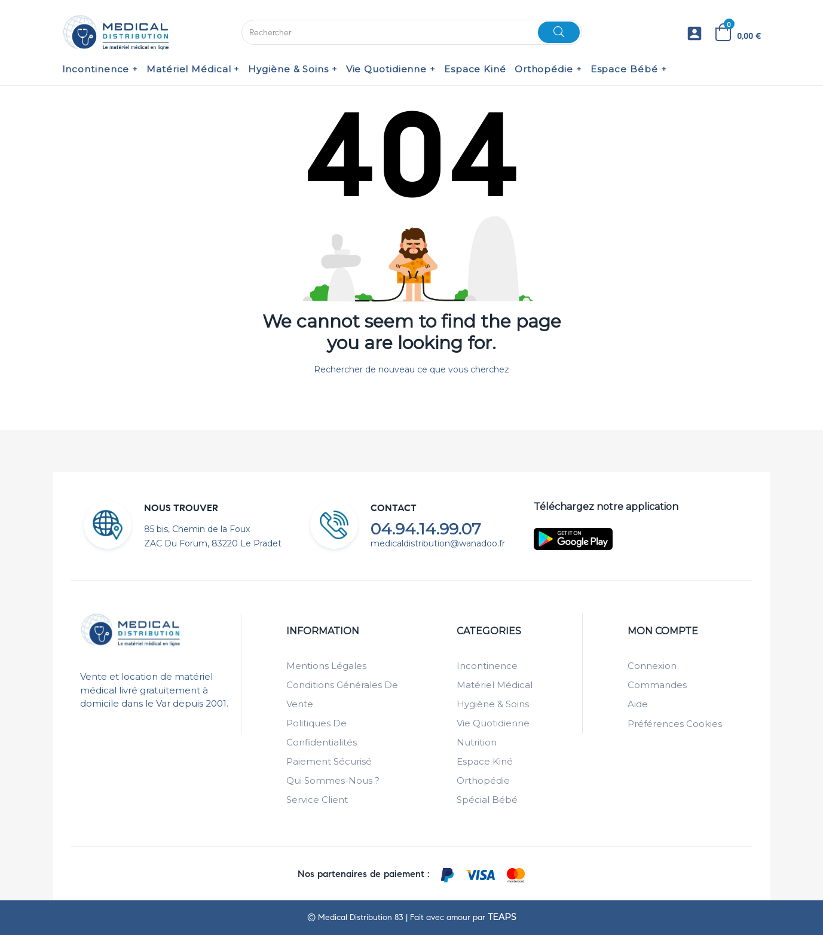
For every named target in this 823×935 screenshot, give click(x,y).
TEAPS (502, 917)
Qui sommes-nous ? (333, 780)
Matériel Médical (495, 684)
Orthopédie (483, 780)
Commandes (657, 684)
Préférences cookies (675, 723)
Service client (317, 799)
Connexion (652, 665)
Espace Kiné (485, 761)
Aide (638, 704)
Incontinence (487, 665)
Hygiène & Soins (493, 704)
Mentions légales (326, 665)
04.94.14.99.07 (426, 529)
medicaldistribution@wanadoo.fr (438, 543)
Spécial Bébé (487, 799)
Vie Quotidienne (493, 723)
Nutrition (477, 742)
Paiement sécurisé (329, 761)
